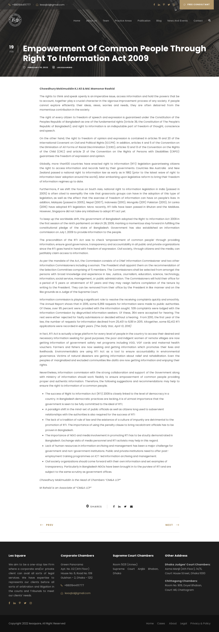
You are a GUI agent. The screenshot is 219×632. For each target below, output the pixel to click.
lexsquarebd (64, 67)
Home (76, 20)
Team (106, 20)
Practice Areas (123, 20)
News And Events (177, 20)
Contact (198, 20)
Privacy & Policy (200, 623)
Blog (159, 20)
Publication (144, 20)
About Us (91, 20)
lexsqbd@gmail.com (52, 4)
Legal (183, 623)
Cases (161, 623)
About (173, 623)
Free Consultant (197, 4)
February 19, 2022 (38, 67)
